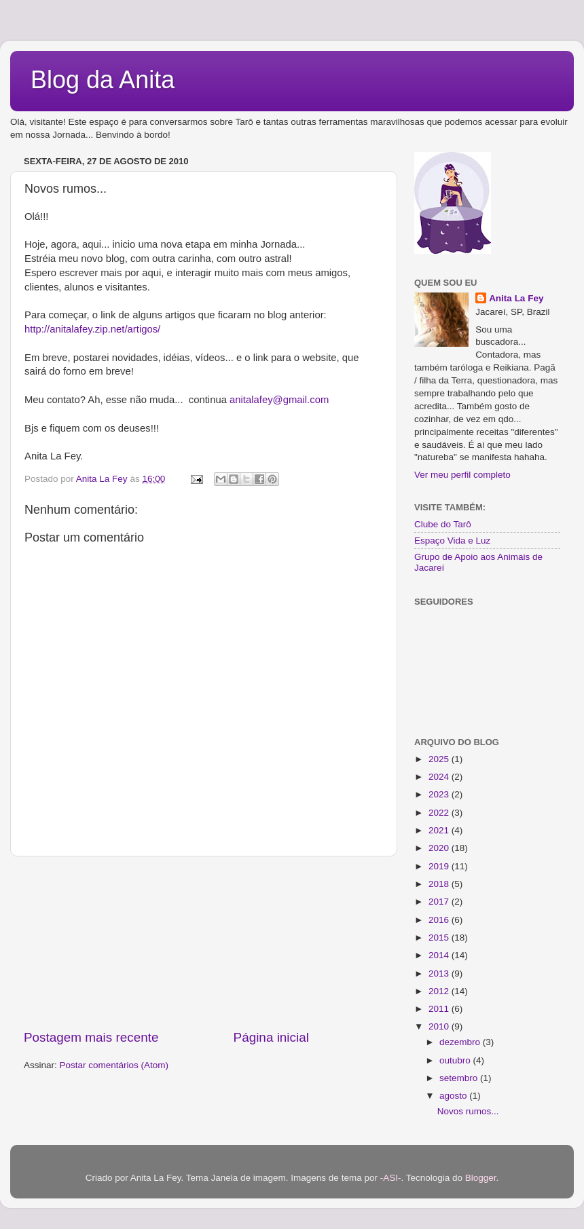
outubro (456, 1060)
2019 (440, 866)
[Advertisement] (204, 942)
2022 (440, 813)
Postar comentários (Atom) (114, 1065)
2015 (440, 937)
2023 (440, 794)
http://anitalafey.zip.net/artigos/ (92, 329)
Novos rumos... (468, 1111)
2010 (440, 1026)
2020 (440, 848)
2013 (440, 973)
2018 (440, 884)
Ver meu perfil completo (462, 475)
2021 (440, 830)
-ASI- (390, 1178)
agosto (454, 1096)
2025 (440, 759)
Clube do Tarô (442, 524)
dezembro (461, 1042)
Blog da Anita (103, 80)
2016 (440, 920)
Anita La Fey (516, 298)
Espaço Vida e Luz (452, 540)
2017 (440, 901)
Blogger (480, 1178)
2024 (440, 777)
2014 (440, 955)
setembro (459, 1078)
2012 (440, 991)
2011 (440, 1009)
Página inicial (271, 1037)
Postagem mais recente (91, 1037)
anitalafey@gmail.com (279, 399)
